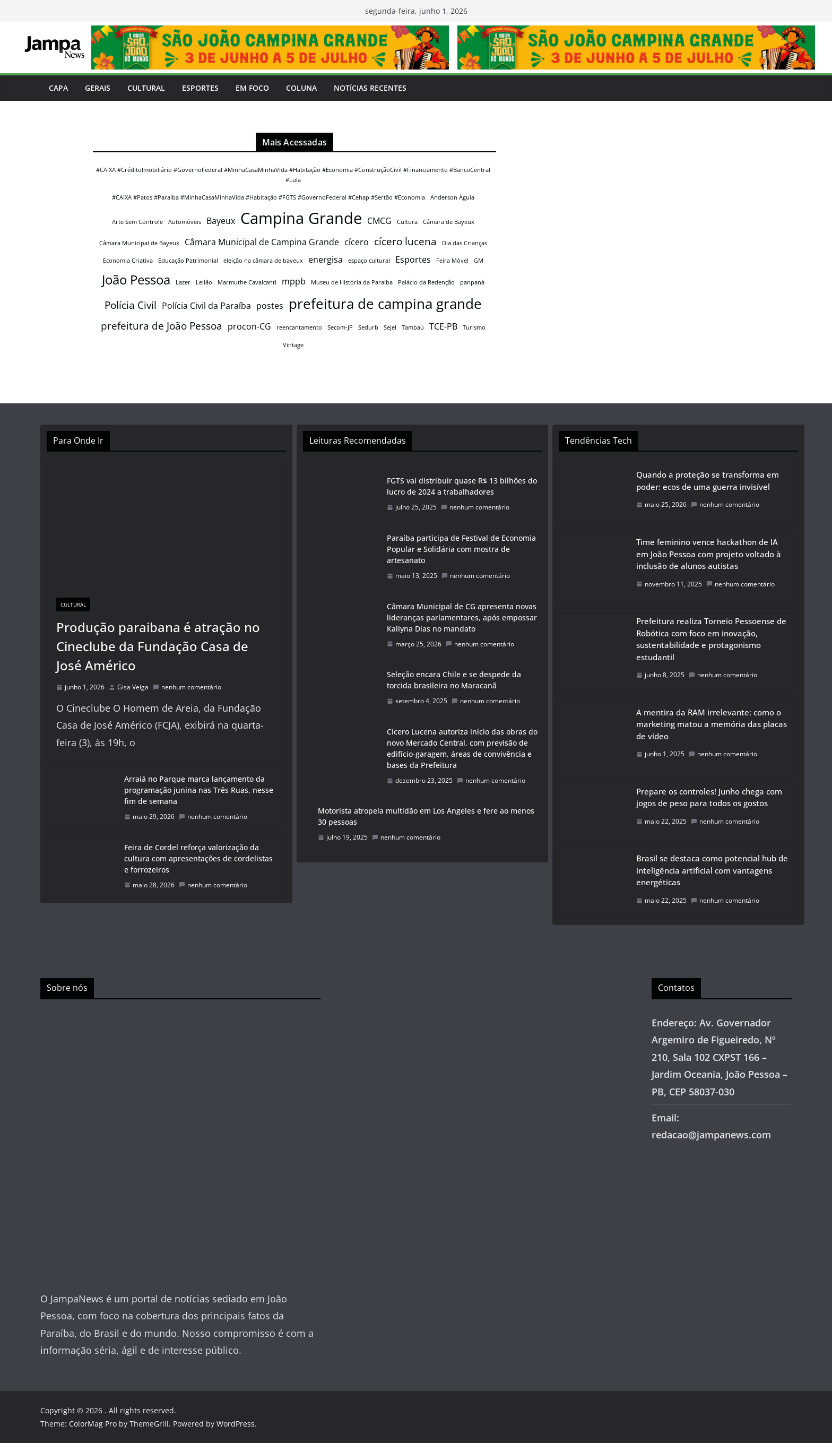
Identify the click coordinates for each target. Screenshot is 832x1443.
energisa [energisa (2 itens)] (325, 259)
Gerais (97, 88)
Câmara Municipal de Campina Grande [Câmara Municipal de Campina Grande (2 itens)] (262, 242)
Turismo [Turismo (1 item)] (474, 327)
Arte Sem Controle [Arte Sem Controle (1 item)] (137, 222)
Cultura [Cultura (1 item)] (407, 222)
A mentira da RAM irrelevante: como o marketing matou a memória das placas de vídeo (711, 724)
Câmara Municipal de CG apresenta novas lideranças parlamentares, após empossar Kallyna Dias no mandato (462, 617)
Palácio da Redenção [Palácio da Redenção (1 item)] (426, 282)
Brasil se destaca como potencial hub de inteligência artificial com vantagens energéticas (712, 870)
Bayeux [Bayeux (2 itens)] (220, 221)
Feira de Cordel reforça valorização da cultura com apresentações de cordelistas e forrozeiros (198, 858)
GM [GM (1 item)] (478, 260)
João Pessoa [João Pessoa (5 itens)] (136, 279)
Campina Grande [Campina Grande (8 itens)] (301, 218)
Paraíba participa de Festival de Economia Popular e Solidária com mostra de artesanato (461, 549)
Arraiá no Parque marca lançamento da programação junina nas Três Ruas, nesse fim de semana (198, 790)
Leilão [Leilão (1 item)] (204, 282)
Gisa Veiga (133, 687)
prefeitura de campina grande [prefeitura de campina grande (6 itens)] (385, 303)
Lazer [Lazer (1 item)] (183, 282)
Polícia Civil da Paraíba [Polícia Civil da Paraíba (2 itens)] (206, 306)
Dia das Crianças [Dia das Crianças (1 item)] (464, 243)
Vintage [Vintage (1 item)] (293, 345)
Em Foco (252, 88)
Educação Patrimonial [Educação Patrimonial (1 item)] (188, 260)
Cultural (146, 88)
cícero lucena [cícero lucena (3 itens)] (405, 241)
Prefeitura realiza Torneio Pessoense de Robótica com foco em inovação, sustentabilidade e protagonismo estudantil (711, 639)
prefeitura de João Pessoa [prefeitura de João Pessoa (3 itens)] (161, 325)
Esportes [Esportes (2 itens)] (413, 259)
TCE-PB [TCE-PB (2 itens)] (443, 326)
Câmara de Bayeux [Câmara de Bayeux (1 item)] (448, 222)
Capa (58, 88)
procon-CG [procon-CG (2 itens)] (249, 326)
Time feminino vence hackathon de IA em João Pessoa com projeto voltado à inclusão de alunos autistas (708, 554)
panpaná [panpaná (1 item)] (472, 282)
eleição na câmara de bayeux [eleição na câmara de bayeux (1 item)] (263, 260)
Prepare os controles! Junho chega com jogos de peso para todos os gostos (709, 797)
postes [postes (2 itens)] (269, 306)
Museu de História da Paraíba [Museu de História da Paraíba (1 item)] (352, 282)
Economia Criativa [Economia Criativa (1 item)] (128, 260)
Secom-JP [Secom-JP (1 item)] (340, 327)
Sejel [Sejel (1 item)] (390, 327)
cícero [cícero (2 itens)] (356, 242)
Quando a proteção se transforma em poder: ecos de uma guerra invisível (707, 480)
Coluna (301, 88)
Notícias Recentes (370, 88)
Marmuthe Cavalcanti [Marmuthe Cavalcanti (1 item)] (247, 282)
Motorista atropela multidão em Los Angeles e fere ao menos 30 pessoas (426, 816)
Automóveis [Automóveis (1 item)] (184, 222)
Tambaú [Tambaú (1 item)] (413, 327)
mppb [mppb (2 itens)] (294, 281)
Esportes (200, 88)
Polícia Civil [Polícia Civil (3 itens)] (131, 305)
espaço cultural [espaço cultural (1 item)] (369, 260)
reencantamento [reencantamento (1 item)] (299, 327)
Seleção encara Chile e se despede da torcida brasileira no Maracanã (454, 679)
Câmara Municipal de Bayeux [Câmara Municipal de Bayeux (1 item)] (139, 243)
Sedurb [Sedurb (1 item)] (368, 327)
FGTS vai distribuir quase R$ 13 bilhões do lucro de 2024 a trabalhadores (462, 486)
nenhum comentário (187, 687)
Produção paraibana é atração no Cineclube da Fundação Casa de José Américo (158, 646)
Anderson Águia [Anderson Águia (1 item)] (452, 197)
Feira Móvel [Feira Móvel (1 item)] (452, 260)
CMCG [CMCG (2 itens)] (379, 221)
